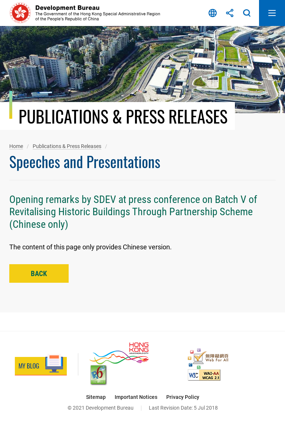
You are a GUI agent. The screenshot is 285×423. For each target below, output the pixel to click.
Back (39, 273)
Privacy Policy (182, 397)
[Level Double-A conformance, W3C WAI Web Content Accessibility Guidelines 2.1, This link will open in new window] (204, 375)
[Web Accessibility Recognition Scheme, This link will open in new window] (208, 358)
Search (246, 13)
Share (229, 13)
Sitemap (96, 397)
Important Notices (136, 397)
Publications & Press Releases (67, 146)
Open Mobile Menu (272, 13)
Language (212, 13)
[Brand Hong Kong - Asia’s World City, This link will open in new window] (118, 353)
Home (16, 146)
